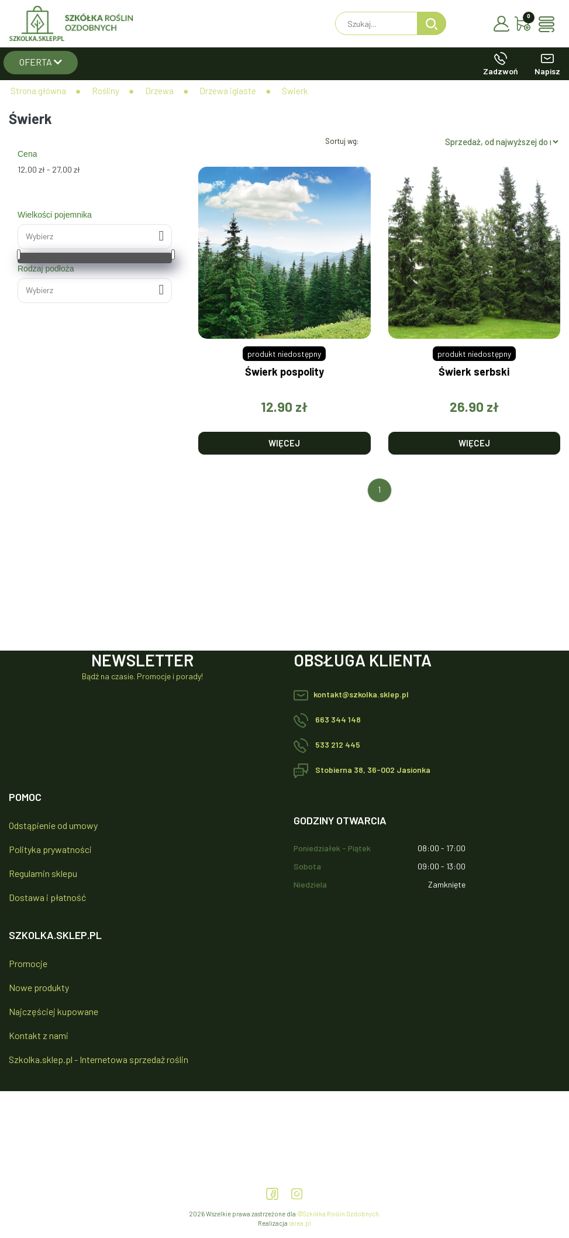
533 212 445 (327, 744)
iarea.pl (300, 1223)
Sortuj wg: (341, 141)
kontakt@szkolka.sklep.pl (351, 694)
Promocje (28, 963)
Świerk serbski (474, 372)
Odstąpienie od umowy (53, 825)
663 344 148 (327, 719)
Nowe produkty (39, 987)
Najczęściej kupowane (53, 1011)
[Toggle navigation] (549, 24)
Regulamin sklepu (43, 873)
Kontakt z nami (38, 1035)
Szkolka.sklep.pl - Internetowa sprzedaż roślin (98, 1059)
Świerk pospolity (284, 372)
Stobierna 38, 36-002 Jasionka (362, 770)
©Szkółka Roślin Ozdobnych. (339, 1214)
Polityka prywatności (50, 849)
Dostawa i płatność (47, 897)
